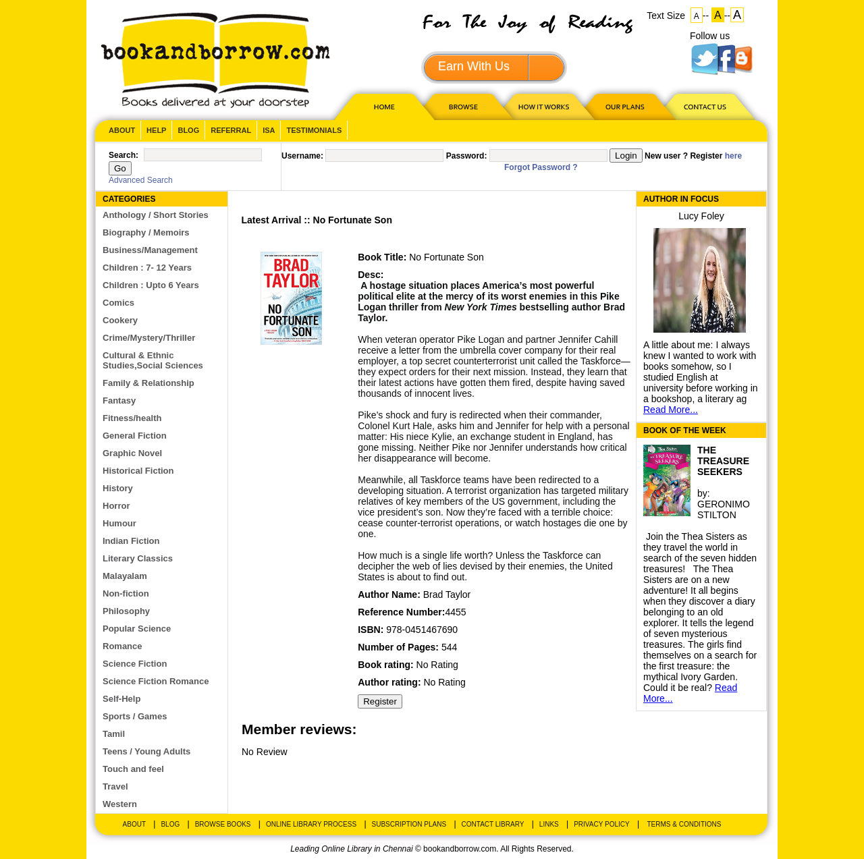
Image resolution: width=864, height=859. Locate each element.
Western (120, 804)
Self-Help (121, 699)
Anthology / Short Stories (156, 215)
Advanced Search (141, 180)
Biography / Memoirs (146, 232)
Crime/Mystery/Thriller (149, 338)
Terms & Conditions (684, 824)
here (733, 156)
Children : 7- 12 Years (147, 267)
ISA (269, 130)
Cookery (120, 320)
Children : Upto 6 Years (151, 285)
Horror (116, 506)
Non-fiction (126, 593)
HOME (381, 106)
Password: (466, 156)
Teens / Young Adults (146, 751)
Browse (464, 106)
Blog (188, 130)
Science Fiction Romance (156, 681)
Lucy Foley (701, 216)
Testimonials (314, 130)
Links (549, 824)
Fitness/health (132, 418)
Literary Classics (138, 558)
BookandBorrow (215, 60)
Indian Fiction (131, 541)
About (122, 130)
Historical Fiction (138, 471)
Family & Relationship (148, 383)
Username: (302, 156)
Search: (123, 155)
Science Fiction (135, 664)
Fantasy (119, 400)
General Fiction (135, 436)
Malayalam (125, 576)
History (118, 488)
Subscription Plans (409, 824)
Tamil (114, 734)
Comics (118, 303)
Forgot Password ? (541, 167)
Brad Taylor (447, 594)
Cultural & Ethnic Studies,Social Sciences (153, 360)
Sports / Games (135, 716)
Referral (231, 130)
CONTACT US (704, 106)
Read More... (670, 409)
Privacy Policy (601, 824)
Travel (115, 786)
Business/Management (150, 250)
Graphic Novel (132, 453)
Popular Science (137, 629)
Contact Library (493, 824)
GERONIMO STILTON (723, 509)
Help (156, 130)
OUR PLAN (624, 106)
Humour (119, 523)
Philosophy (126, 611)
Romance (122, 646)
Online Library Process (311, 824)
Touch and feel (133, 769)
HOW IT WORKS (543, 106)
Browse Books (223, 824)
